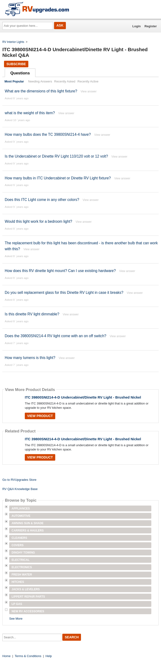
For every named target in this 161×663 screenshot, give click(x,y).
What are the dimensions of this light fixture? (41, 91)
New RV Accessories (28, 611)
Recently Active (87, 81)
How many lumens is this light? (30, 358)
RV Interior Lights (13, 42)
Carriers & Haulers (28, 530)
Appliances (21, 508)
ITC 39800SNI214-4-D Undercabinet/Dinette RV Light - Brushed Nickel (83, 397)
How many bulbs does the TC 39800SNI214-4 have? (48, 134)
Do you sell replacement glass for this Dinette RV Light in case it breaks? (64, 293)
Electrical (21, 560)
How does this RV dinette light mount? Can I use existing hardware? (60, 271)
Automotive (21, 516)
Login (136, 26)
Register (150, 26)
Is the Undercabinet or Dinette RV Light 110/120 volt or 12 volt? (57, 156)
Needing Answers (40, 81)
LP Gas (17, 604)
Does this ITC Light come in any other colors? (42, 200)
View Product (40, 416)
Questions (20, 73)
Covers (18, 545)
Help (49, 656)
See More (15, 618)
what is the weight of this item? (30, 113)
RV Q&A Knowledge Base (20, 489)
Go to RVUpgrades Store (19, 479)
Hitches (18, 582)
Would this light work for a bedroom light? (38, 221)
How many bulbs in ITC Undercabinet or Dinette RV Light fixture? (58, 178)
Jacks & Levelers (26, 589)
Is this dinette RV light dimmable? (32, 314)
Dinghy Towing (23, 552)
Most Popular (14, 81)
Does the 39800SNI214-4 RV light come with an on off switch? (55, 336)
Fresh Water (22, 574)
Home (6, 656)
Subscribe (16, 64)
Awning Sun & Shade (27, 523)
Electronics (22, 567)
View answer (88, 91)
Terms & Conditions (28, 656)
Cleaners (19, 538)
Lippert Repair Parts (28, 596)
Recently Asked (65, 81)
